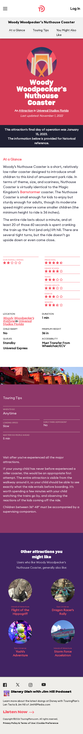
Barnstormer (30, 192)
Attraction (26, 110)
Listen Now (20, 712)
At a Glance (17, 30)
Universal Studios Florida (53, 110)
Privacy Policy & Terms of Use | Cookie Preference (30, 723)
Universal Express (15, 348)
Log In (75, 8)
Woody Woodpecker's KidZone (18, 319)
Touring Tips (41, 30)
